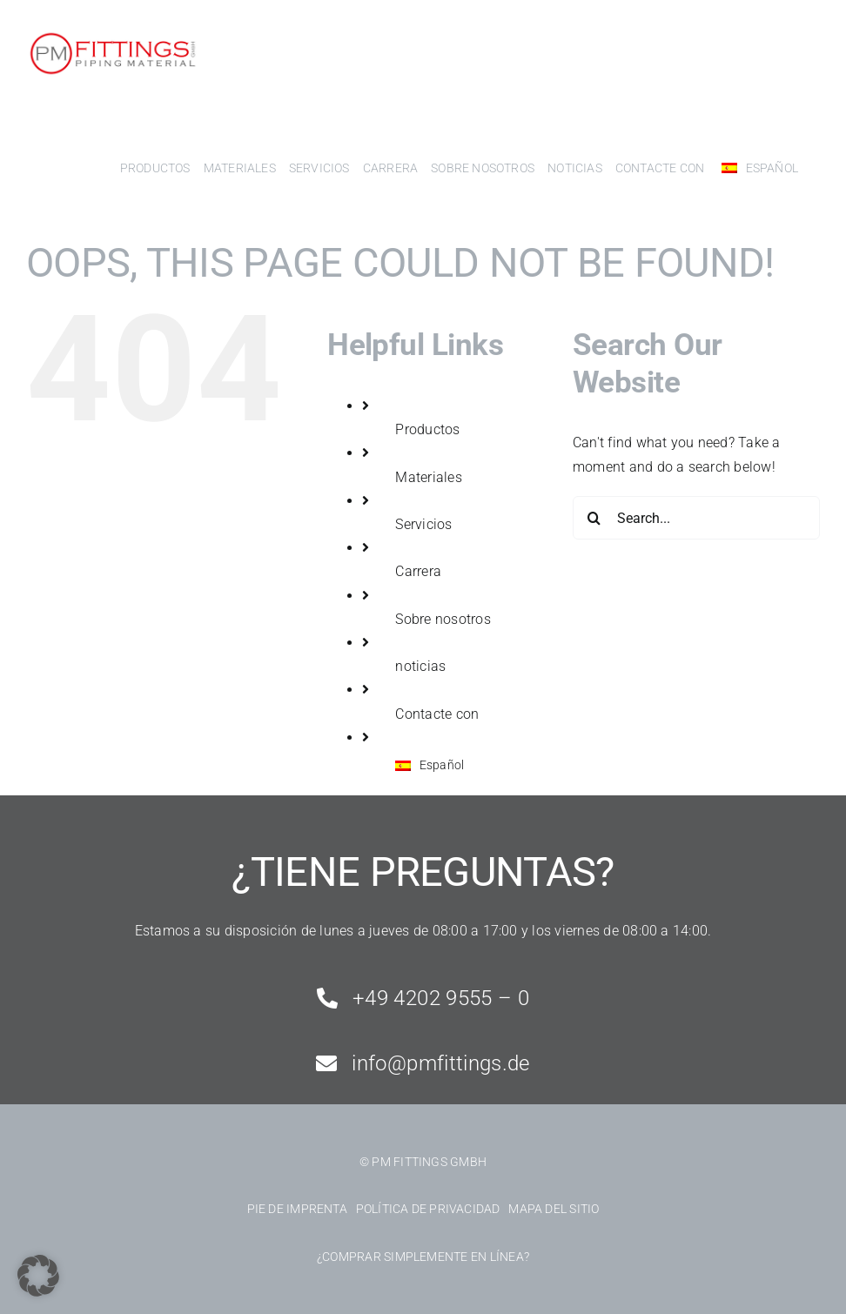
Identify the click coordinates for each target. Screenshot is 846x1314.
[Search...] (696, 518)
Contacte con (437, 714)
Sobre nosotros (442, 619)
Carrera (418, 571)
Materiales (428, 477)
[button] (38, 1275)
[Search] (594, 518)
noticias (420, 666)
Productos (427, 429)
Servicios (423, 524)
